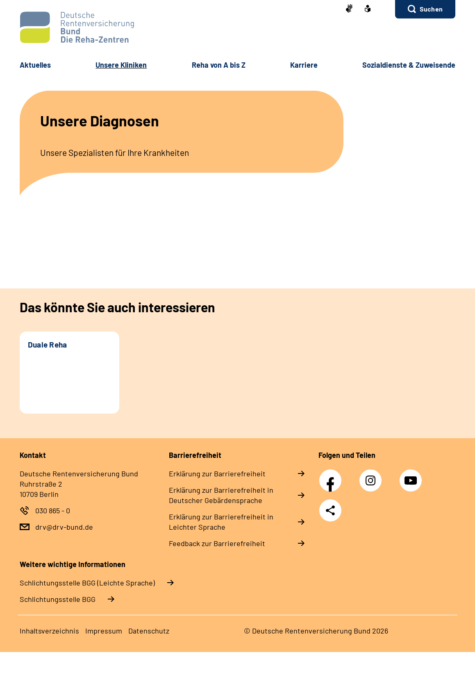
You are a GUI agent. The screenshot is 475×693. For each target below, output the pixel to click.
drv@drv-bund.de (64, 526)
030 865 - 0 (52, 510)
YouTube (412, 476)
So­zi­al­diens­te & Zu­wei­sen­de (408, 64)
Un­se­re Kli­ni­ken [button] (121, 64)
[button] (425, 9)
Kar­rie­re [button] (304, 64)
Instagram (372, 476)
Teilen (330, 510)
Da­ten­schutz (148, 630)
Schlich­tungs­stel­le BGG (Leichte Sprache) (87, 582)
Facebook (332, 476)
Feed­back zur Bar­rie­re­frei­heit (217, 543)
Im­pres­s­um (103, 630)
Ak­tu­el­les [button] (35, 64)
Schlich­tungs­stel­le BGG (57, 599)
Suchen (431, 9)
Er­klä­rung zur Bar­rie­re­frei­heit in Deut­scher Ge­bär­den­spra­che (221, 495)
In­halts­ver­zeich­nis (49, 630)
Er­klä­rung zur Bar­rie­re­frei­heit (217, 473)
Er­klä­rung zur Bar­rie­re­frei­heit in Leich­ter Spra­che (221, 521)
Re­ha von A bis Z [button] (218, 64)
